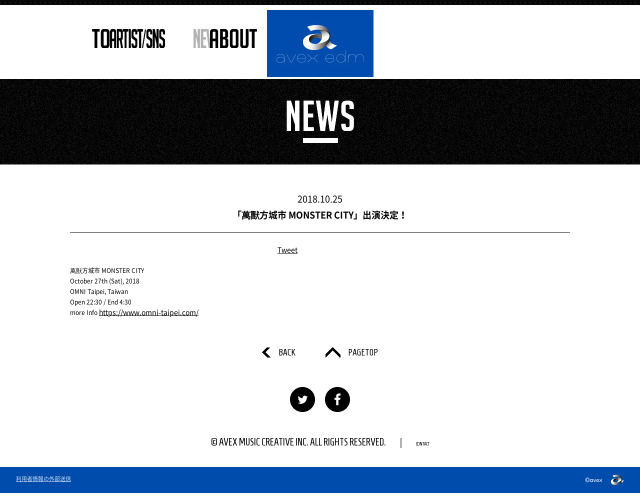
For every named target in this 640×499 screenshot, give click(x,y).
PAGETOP (367, 355)
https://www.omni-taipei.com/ (142, 313)
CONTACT (422, 448)
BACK (279, 355)
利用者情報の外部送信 (43, 485)
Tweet (288, 250)
